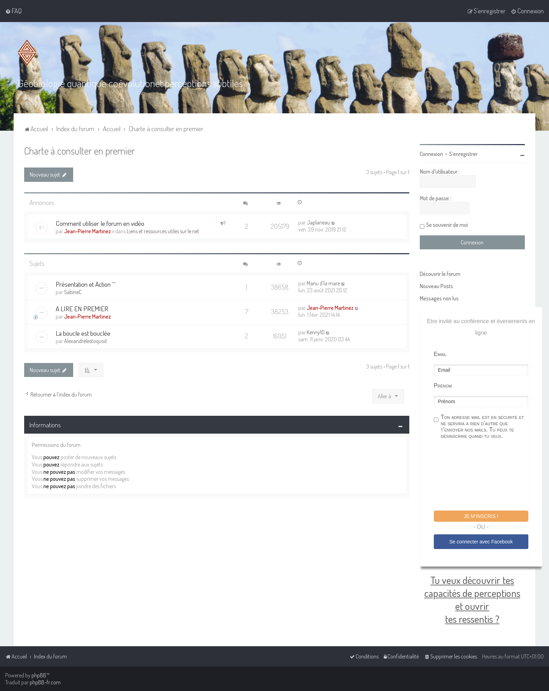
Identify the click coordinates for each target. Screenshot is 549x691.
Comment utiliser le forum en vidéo (100, 222)
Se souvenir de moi (447, 224)
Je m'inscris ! (481, 515)
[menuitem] (13, 11)
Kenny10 (316, 331)
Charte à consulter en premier (79, 149)
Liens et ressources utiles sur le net (163, 230)
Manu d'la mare (323, 282)
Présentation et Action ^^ (86, 283)
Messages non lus (439, 297)
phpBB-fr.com (45, 682)
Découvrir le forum (440, 273)
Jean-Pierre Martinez (87, 230)
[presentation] (487, 475)
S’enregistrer (463, 153)
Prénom (443, 385)
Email (440, 353)
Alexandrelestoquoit (85, 340)
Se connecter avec (481, 541)
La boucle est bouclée (83, 332)
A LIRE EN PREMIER (82, 308)
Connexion (431, 153)
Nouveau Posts (436, 285)
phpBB (39, 675)
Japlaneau (318, 221)
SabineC (73, 291)
